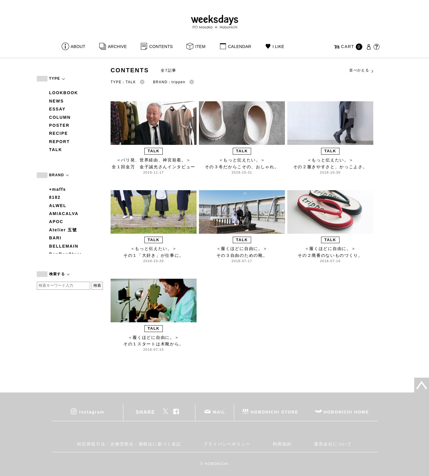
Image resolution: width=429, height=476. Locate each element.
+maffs (57, 189)
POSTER (59, 125)
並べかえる (361, 70)
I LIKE (278, 46)
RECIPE (58, 133)
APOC (56, 221)
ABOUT (78, 46)
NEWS (56, 101)
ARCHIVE (117, 46)
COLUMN (60, 117)
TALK (55, 149)
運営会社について (333, 444)
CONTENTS (161, 46)
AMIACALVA (64, 213)
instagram (91, 412)
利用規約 (282, 444)
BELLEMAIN (64, 246)
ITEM (200, 46)
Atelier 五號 (63, 229)
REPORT (59, 141)
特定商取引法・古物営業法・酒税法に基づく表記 (129, 444)
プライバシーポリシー (227, 444)
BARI (55, 237)
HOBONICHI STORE (275, 412)
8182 (55, 197)
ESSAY (57, 109)
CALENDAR (239, 46)
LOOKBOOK (63, 92)
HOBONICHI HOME (346, 412)
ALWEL (58, 205)
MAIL (219, 412)
